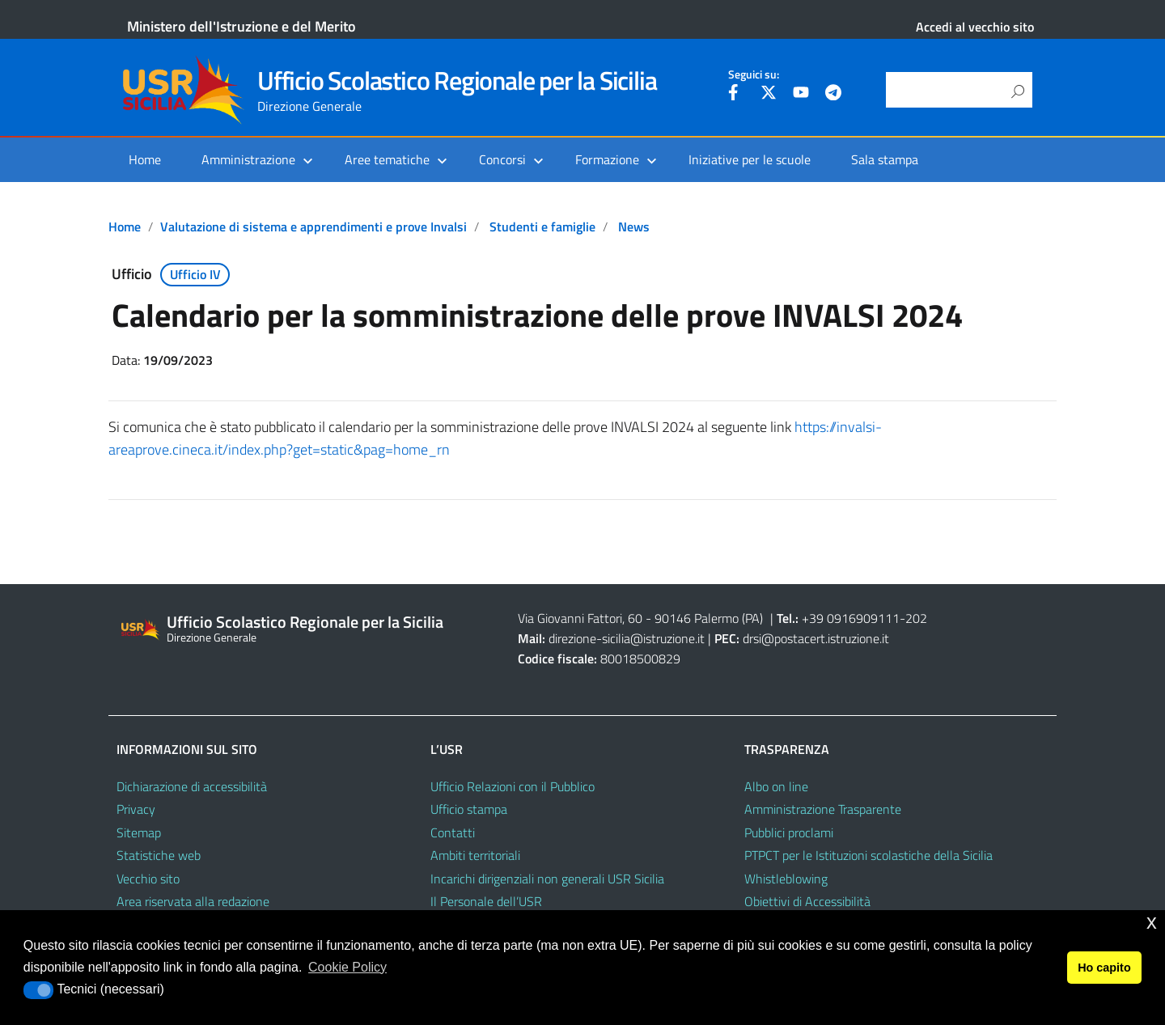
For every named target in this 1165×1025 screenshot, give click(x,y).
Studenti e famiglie (542, 226)
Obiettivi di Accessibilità (807, 901)
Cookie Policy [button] (347, 967)
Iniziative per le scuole (749, 159)
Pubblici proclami (788, 832)
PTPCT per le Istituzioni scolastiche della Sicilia (868, 855)
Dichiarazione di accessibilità (191, 786)
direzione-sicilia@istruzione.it (627, 638)
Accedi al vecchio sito (975, 26)
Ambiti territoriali (475, 855)
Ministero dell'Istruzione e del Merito (241, 26)
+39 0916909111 (851, 618)
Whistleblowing (786, 878)
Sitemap (138, 832)
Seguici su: (753, 74)
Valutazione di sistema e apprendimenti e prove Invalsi (313, 226)
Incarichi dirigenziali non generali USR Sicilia (547, 878)
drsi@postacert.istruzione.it (816, 638)
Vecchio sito (148, 878)
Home (145, 159)
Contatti (452, 832)
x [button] (1151, 922)
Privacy (135, 809)
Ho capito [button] (1104, 967)
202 (916, 618)
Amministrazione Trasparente (822, 809)
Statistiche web (158, 855)
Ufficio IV (195, 274)
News (634, 226)
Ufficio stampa (468, 809)
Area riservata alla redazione (192, 901)
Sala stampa (884, 159)
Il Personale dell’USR (486, 901)
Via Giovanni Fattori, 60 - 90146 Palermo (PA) (640, 618)
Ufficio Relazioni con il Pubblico (512, 786)
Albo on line (776, 786)
